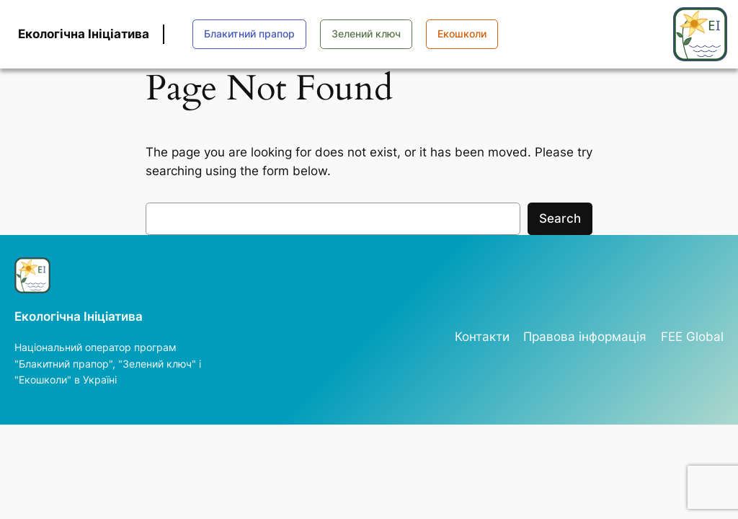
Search (560, 218)
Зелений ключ (366, 33)
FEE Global (692, 336)
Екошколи (461, 33)
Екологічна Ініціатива (83, 34)
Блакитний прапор (249, 33)
